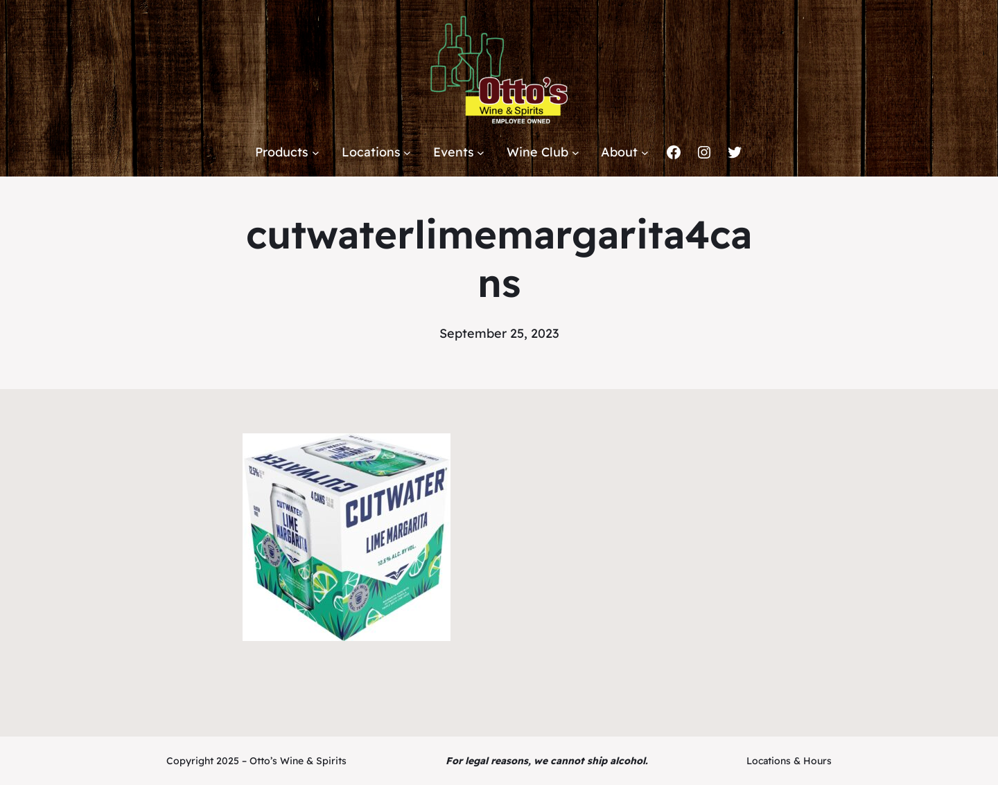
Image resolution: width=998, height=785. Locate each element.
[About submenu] (645, 152)
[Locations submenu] (407, 152)
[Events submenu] (480, 152)
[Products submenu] (315, 152)
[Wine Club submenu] (575, 152)
